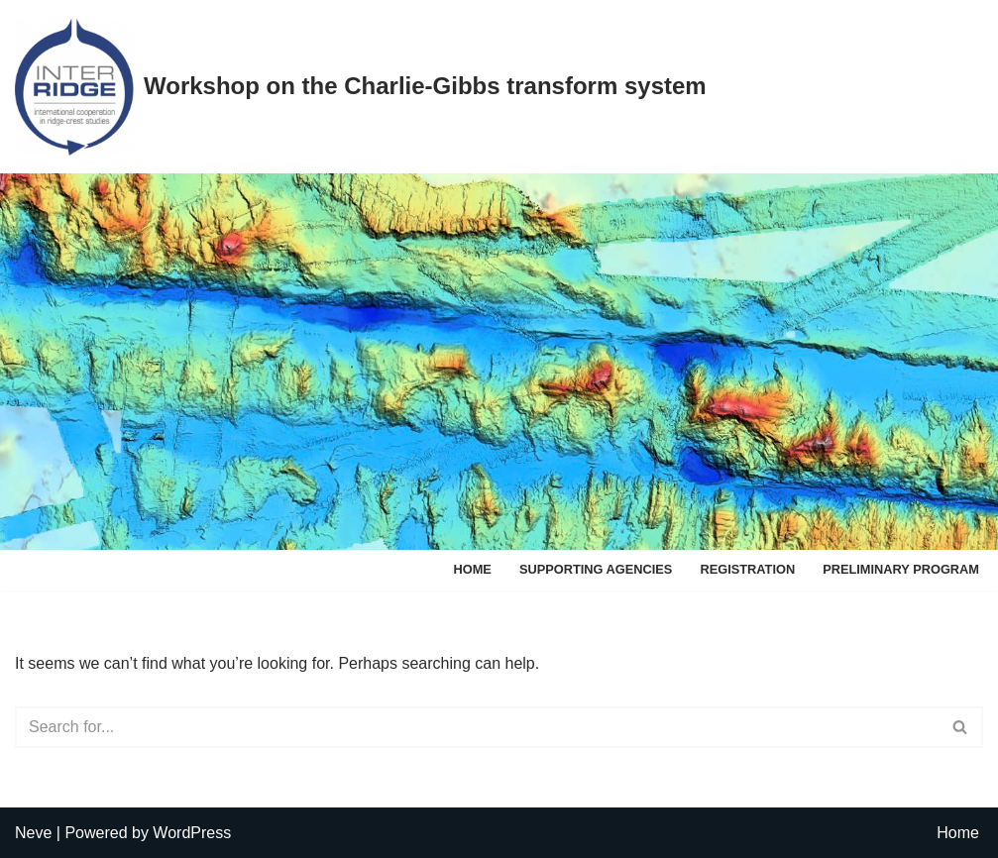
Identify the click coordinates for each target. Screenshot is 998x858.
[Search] (477, 727)
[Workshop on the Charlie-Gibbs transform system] (361, 87)
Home (472, 569)
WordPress (192, 832)
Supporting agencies (596, 569)
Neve (33, 832)
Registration (747, 569)
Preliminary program (901, 569)
